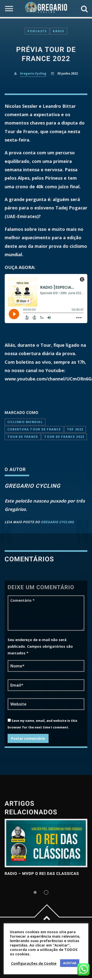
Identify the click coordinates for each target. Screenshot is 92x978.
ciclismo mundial (25, 422)
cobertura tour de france (34, 429)
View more (46, 843)
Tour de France (22, 437)
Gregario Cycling (33, 73)
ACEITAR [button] (69, 963)
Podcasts (37, 31)
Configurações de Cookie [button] (33, 963)
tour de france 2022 (64, 437)
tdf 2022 (75, 429)
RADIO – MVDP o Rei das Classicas (42, 873)
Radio (58, 31)
